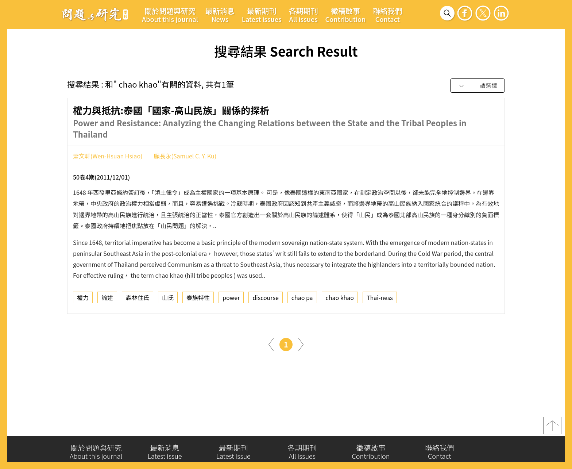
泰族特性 (198, 299)
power (231, 299)
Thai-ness (380, 299)
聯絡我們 (387, 14)
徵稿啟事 (345, 14)
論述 (107, 299)
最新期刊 (262, 14)
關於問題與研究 (170, 14)
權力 (83, 299)
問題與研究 (95, 14)
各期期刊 (303, 14)
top (552, 428)
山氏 (168, 299)
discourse (265, 299)
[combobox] (478, 86)
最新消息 (220, 14)
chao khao (340, 299)
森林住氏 (137, 299)
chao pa (302, 299)
